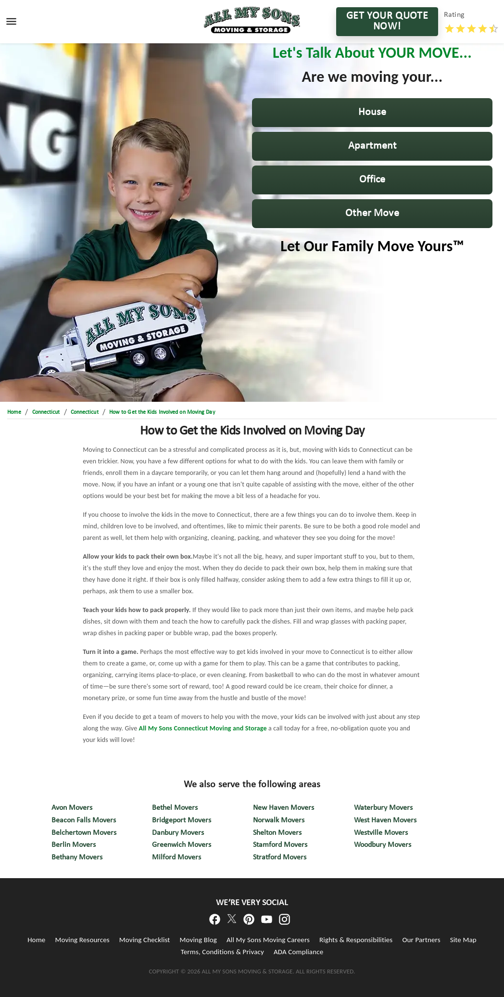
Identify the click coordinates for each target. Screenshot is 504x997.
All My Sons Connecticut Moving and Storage (203, 728)
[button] (372, 112)
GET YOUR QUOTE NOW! (387, 21)
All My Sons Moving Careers (268, 939)
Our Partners (421, 939)
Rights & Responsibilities (355, 939)
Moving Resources (82, 939)
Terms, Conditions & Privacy (222, 951)
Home (36, 939)
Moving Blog (198, 939)
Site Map (463, 939)
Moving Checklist (144, 939)
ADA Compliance (298, 951)
